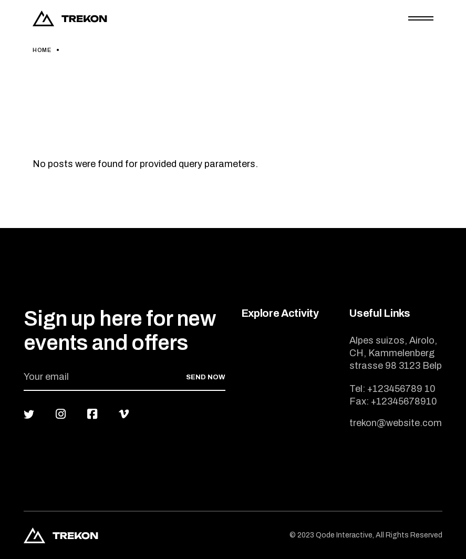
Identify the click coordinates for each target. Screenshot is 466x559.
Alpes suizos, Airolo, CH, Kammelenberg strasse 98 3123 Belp (395, 353)
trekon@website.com (395, 423)
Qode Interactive (344, 535)
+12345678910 (404, 401)
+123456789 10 (401, 389)
